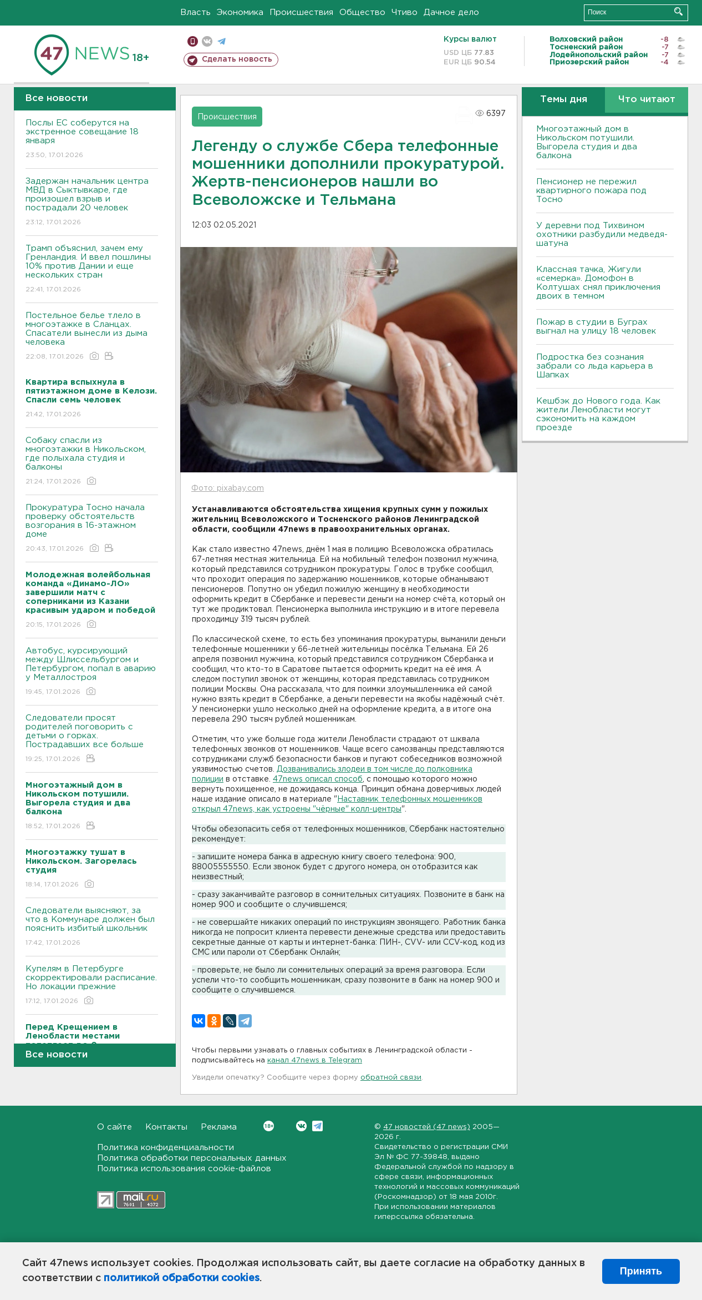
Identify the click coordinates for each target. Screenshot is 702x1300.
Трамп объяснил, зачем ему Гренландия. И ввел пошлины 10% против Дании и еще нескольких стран (92, 269)
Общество (362, 12)
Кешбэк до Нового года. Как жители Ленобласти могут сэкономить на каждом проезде (598, 414)
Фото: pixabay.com (227, 488)
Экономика (240, 12)
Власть (195, 12)
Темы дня (563, 99)
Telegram (317, 1126)
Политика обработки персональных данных (192, 1158)
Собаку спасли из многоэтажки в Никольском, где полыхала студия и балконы (92, 461)
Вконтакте (268, 1126)
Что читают (646, 99)
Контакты (166, 1127)
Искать (678, 11)
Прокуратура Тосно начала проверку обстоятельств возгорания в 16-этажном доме (92, 528)
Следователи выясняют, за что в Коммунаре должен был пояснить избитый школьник (92, 927)
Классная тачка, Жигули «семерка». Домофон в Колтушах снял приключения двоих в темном (598, 283)
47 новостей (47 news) (426, 1127)
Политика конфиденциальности (165, 1147)
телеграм (221, 41)
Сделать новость (237, 59)
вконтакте (207, 41)
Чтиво (404, 12)
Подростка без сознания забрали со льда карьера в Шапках (594, 366)
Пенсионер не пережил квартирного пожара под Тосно (591, 190)
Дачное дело (451, 12)
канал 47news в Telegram (314, 1060)
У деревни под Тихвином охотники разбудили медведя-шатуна (602, 234)
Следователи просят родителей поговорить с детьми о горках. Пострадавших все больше (92, 739)
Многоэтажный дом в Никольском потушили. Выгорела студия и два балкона (586, 142)
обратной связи (390, 1078)
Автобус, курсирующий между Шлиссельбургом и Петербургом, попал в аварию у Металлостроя (92, 672)
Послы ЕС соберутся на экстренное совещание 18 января (92, 139)
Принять (641, 1271)
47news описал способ (318, 779)
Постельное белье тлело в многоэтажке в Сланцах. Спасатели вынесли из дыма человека (92, 336)
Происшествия (301, 12)
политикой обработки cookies (182, 1278)
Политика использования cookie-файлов (184, 1168)
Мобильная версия (192, 41)
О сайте (114, 1127)
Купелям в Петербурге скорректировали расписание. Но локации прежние (92, 985)
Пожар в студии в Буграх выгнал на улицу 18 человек (596, 327)
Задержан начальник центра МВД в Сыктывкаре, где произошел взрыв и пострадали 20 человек (92, 202)
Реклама (219, 1127)
